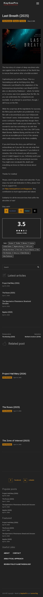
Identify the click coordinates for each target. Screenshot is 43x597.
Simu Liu (16, 253)
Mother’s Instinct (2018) (33, 337)
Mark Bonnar (25, 253)
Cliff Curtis (29, 246)
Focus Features (29, 249)
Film (37, 249)
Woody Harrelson (8, 249)
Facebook (17, 480)
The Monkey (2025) (8, 337)
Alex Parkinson (7, 256)
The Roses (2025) (8, 293)
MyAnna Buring (19, 246)
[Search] (38, 267)
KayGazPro (24, 593)
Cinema (31, 243)
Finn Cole (19, 249)
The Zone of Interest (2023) (16, 440)
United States (7, 246)
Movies (25, 243)
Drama (16, 21)
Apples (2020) (7, 312)
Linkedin (31, 480)
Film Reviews (7, 21)
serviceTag (34, 593)
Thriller (22, 21)
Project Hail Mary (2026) (10, 283)
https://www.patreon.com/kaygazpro (18, 188)
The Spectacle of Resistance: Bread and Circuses (16, 302)
